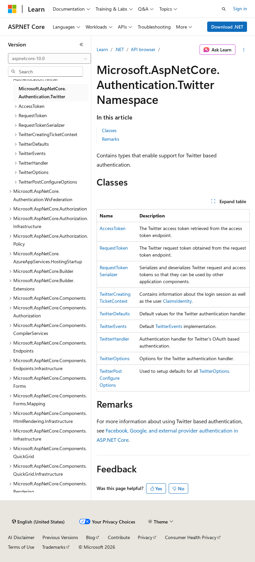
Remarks (110, 139)
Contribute (119, 537)
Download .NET (227, 27)
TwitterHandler (114, 339)
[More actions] (244, 49)
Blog (90, 537)
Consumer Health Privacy (190, 537)
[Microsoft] (12, 9)
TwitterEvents (113, 326)
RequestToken (114, 248)
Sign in (240, 8)
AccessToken (113, 228)
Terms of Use (21, 547)
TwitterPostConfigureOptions (111, 378)
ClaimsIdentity (177, 301)
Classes (109, 130)
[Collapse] (81, 44)
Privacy (145, 537)
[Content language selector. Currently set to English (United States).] (38, 522)
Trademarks (53, 547)
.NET (119, 49)
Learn (102, 49)
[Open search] (223, 9)
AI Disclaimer (21, 537)
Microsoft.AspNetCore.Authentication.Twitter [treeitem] (42, 92)
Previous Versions (60, 537)
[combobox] (49, 58)
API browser (143, 49)
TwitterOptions (114, 358)
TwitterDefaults (115, 313)
